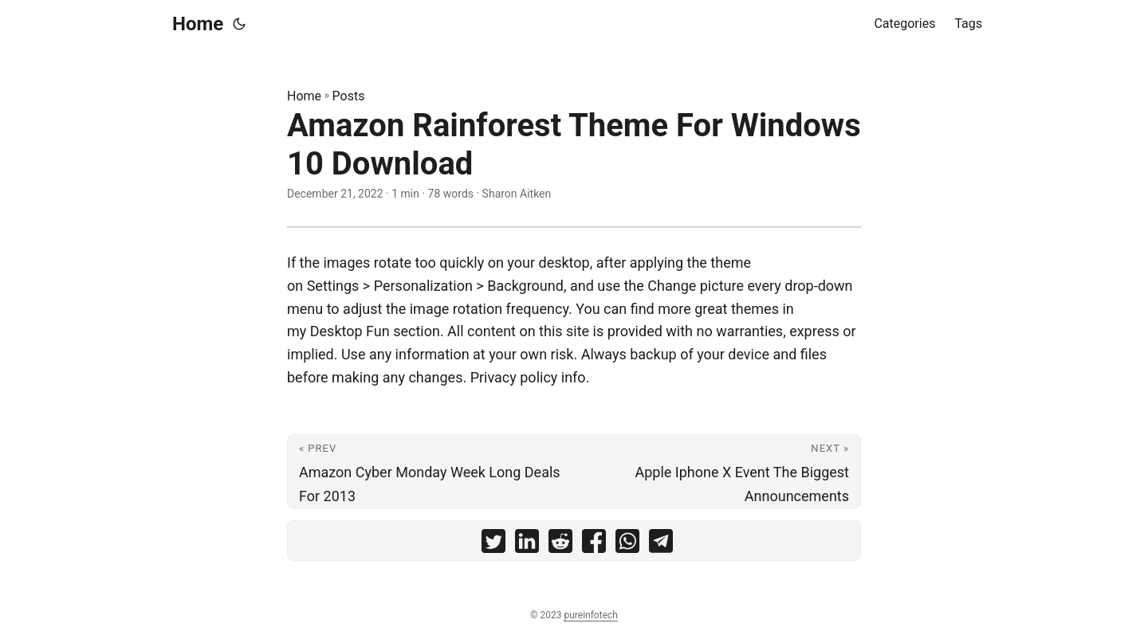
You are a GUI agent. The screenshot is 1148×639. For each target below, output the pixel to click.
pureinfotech (590, 615)
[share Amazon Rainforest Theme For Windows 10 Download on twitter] (493, 544)
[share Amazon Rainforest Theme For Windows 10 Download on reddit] (560, 544)
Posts (348, 96)
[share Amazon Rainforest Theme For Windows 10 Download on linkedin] (527, 544)
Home (197, 24)
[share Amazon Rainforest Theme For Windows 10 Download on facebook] (594, 544)
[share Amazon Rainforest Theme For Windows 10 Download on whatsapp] (627, 544)
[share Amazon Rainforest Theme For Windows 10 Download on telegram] (661, 544)
